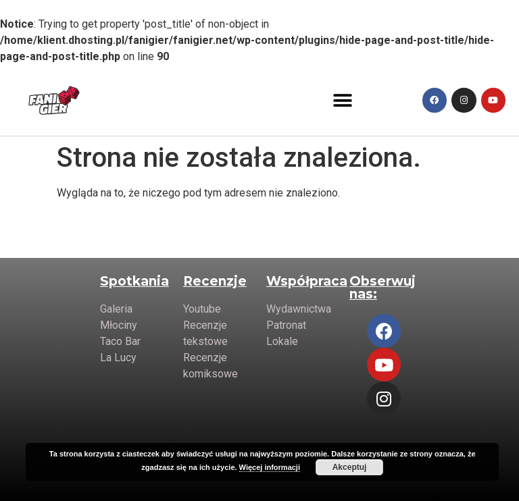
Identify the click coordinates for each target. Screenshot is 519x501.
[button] (343, 100)
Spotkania (134, 281)
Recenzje (215, 281)
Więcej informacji (269, 467)
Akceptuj (349, 467)
